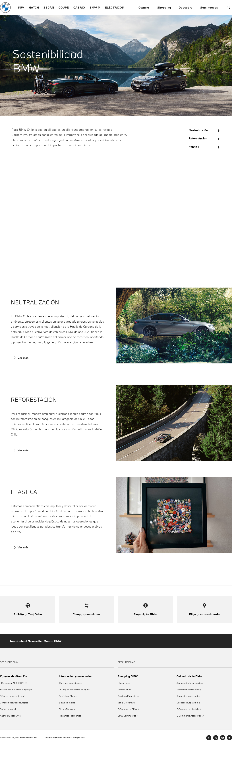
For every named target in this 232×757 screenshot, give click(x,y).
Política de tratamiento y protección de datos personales (65, 749)
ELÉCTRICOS (114, 9)
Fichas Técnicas (67, 720)
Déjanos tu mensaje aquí (12, 707)
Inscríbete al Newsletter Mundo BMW (35, 652)
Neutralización (204, 133)
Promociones (124, 700)
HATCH (34, 9)
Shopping (165, 9)
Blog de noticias (67, 713)
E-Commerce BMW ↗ (128, 720)
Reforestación (204, 141)
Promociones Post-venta (189, 700)
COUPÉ (64, 9)
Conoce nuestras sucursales (14, 713)
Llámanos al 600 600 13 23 (13, 694)
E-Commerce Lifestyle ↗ (189, 720)
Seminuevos (210, 9)
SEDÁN (49, 9)
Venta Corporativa (127, 713)
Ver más (21, 362)
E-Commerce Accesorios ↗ (190, 726)
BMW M (95, 9)
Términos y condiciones (70, 694)
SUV (21, 9)
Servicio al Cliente (68, 707)
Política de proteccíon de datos (74, 700)
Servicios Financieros (128, 707)
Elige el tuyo (124, 694)
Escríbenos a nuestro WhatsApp (16, 700)
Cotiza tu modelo (8, 720)
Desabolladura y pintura (188, 713)
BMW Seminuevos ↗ (128, 726)
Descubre (187, 9)
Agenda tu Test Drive (10, 726)
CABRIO (79, 9)
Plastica (204, 150)
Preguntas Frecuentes (70, 726)
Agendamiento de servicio (190, 694)
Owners (145, 9)
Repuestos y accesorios (188, 707)
